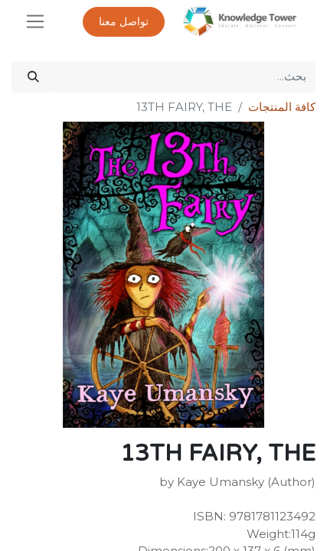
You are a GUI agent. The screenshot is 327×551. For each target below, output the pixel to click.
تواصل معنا (124, 21)
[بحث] (33, 77)
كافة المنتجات (282, 106)
